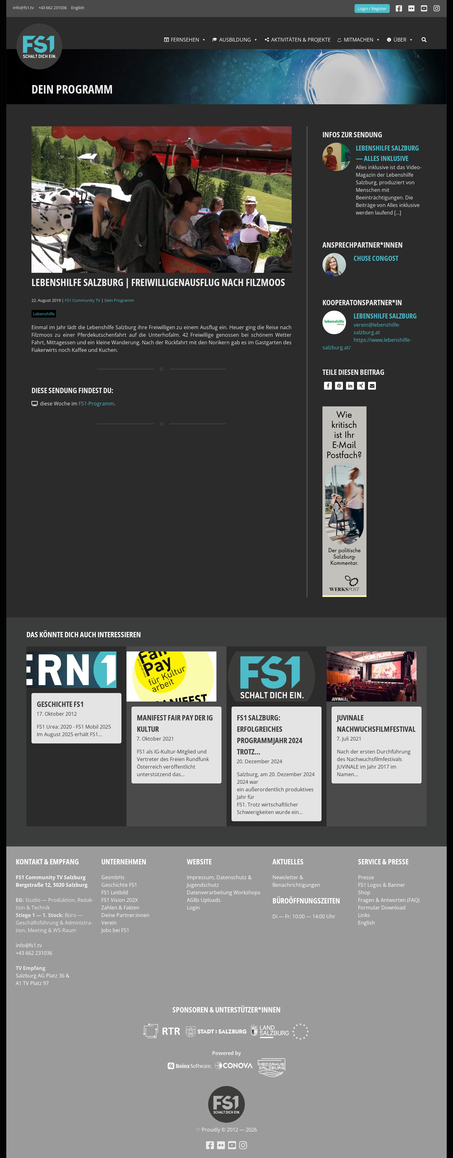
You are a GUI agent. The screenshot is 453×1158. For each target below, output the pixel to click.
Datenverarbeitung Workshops (223, 892)
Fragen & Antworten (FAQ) (389, 900)
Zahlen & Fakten (120, 907)
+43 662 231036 (52, 7)
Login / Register (372, 8)
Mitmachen (358, 39)
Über (400, 39)
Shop (364, 892)
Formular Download (381, 907)
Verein (109, 922)
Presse (366, 877)
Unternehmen (123, 861)
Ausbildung (235, 39)
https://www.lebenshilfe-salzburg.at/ (366, 343)
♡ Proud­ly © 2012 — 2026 (226, 1129)
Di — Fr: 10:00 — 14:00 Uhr (303, 916)
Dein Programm (119, 300)
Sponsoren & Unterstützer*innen (226, 1009)
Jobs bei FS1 (115, 930)
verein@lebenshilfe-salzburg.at (377, 328)
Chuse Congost (376, 258)
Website (199, 861)
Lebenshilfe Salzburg (385, 315)
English (77, 7)
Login (193, 907)
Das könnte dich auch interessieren (83, 634)
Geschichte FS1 (119, 884)
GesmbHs (113, 877)
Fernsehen (185, 39)
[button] (328, 386)
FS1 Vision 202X (119, 900)
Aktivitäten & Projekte (301, 39)
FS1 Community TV (82, 300)
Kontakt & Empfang (47, 861)
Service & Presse (383, 861)
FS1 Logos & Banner (381, 884)
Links (364, 915)
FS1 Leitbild (114, 892)
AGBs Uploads (204, 900)
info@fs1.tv (23, 7)
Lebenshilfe (43, 314)
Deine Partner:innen (125, 915)
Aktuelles (288, 861)
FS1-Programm (96, 403)
